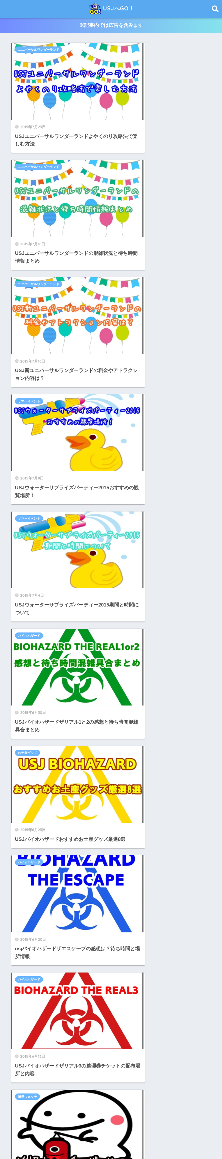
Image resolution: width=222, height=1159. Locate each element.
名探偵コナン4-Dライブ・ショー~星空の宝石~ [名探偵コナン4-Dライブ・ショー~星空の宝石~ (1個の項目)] (50, 1068)
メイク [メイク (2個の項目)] (44, 1058)
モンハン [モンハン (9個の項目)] (102, 1058)
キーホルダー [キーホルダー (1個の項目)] (176, 1027)
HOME (111, 1129)
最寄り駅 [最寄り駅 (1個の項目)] (116, 1079)
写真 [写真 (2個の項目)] (180, 1058)
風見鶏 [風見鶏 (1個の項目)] (126, 1089)
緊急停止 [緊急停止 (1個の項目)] (187, 1079)
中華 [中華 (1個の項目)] (151, 1058)
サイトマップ (182, 1142)
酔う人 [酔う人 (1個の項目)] (69, 1089)
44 (151, 535)
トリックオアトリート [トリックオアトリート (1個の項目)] (31, 1048)
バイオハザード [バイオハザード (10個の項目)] (103, 1048)
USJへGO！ (112, 9)
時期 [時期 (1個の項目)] (98, 1079)
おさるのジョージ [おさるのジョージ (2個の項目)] (28, 1027)
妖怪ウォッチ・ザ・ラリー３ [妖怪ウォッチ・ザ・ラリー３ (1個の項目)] (36, 1079)
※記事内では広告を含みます (111, 25)
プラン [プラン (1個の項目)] (191, 1048)
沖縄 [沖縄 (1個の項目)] (169, 1079)
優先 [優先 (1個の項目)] (166, 1058)
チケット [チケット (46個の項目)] (155, 1037)
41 (127, 535)
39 (94, 535)
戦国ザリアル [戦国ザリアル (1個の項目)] (76, 1079)
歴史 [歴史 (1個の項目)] (155, 1079)
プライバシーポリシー (111, 1142)
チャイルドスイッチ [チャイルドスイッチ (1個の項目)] (184, 1037)
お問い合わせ (151, 1142)
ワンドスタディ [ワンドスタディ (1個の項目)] (128, 1058)
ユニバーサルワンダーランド (39, 50)
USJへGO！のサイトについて (56, 1142)
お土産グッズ (28, 332)
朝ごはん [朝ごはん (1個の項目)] (137, 1079)
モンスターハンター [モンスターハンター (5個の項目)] (72, 1058)
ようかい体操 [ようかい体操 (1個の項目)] (109, 1027)
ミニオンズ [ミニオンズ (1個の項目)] (23, 1058)
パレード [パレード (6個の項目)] (130, 1048)
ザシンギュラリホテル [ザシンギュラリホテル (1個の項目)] (94, 1037)
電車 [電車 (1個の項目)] (96, 1089)
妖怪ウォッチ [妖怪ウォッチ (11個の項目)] (104, 1068)
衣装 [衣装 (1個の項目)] (17, 1089)
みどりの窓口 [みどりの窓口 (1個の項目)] (81, 1027)
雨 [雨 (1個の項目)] (83, 1089)
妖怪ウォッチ (130, 425)
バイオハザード (132, 238)
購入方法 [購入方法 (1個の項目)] (50, 1089)
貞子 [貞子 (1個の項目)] (31, 1089)
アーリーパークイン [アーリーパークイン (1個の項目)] (142, 1027)
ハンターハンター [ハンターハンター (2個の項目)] (70, 1048)
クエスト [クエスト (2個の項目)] (21, 1037)
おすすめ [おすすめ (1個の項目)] (56, 1027)
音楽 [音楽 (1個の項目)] (110, 1089)
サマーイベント (132, 144)
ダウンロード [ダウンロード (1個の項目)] (130, 1037)
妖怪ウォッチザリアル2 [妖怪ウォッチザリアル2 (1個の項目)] (140, 1068)
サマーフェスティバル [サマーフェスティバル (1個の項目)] (52, 1037)
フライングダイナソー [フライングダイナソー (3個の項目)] (161, 1048)
